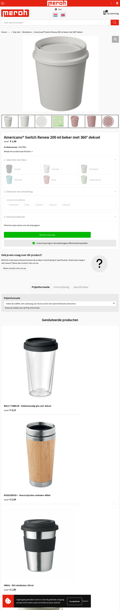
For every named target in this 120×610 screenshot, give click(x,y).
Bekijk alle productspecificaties (18, 151)
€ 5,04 (69, 390)
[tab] (40, 287)
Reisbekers (27, 32)
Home (4, 32)
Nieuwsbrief (66, 508)
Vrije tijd (16, 32)
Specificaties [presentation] (80, 287)
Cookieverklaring (68, 558)
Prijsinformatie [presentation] (41, 287)
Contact (4, 550)
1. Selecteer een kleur (15, 159)
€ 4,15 (10, 390)
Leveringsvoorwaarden (71, 554)
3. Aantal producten (14, 216)
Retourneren (6, 554)
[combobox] (56, 22)
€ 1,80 (10, 460)
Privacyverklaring (68, 562)
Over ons (65, 504)
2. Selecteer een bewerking (18, 191)
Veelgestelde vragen (70, 512)
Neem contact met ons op (14, 268)
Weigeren (85, 601)
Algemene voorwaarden (71, 550)
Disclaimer (65, 566)
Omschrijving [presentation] (61, 287)
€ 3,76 (69, 460)
